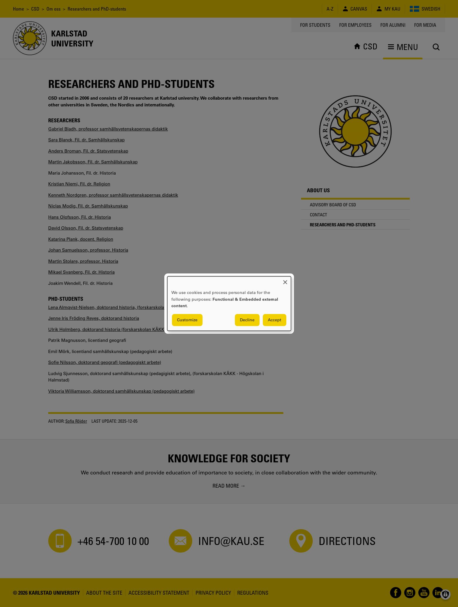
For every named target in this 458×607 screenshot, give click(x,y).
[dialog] (229, 303)
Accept (274, 319)
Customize (187, 319)
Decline (247, 319)
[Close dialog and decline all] (285, 280)
